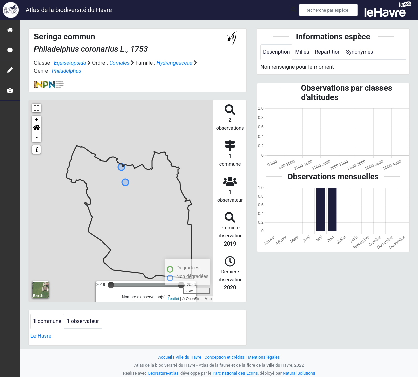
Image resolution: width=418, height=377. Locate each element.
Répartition (328, 52)
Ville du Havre (188, 357)
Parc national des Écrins (235, 373)
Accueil (165, 357)
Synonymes (360, 52)
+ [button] (37, 120)
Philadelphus (67, 71)
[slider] (111, 285)
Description (276, 52)
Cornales (120, 63)
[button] (36, 128)
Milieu (302, 52)
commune (47, 321)
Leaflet (173, 299)
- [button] (37, 137)
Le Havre (41, 336)
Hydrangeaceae (175, 63)
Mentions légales (264, 357)
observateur (83, 321)
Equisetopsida (70, 63)
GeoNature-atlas (162, 373)
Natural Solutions (299, 373)
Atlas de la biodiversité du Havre (69, 9)
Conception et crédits (224, 357)
